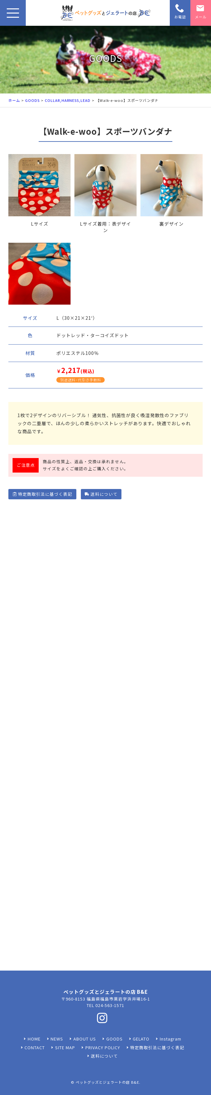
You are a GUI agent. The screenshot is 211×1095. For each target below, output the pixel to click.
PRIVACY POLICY (102, 1047)
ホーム (14, 100)
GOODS (32, 100)
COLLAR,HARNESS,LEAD (68, 100)
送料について (101, 494)
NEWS (57, 1039)
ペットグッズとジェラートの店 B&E (107, 1082)
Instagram (170, 1039)
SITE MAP (65, 1047)
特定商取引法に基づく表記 (42, 494)
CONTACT (34, 1047)
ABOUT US (84, 1039)
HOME (34, 1039)
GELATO (141, 1039)
